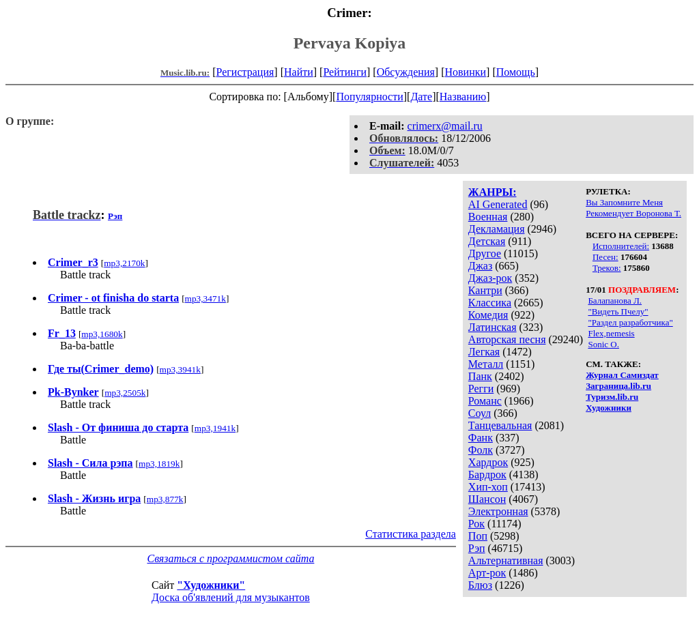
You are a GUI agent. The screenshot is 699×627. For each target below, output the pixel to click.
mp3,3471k (205, 298)
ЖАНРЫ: (492, 192)
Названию (463, 96)
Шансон (487, 499)
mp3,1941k (215, 428)
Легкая (484, 352)
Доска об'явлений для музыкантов (231, 597)
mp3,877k (165, 499)
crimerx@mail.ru (445, 126)
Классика (489, 302)
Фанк (480, 437)
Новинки (465, 72)
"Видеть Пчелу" (618, 311)
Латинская (492, 327)
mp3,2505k (124, 393)
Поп (477, 536)
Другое (484, 253)
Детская (487, 241)
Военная (488, 216)
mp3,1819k (159, 463)
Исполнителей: (621, 246)
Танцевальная (500, 425)
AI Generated (498, 204)
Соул (479, 413)
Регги (481, 388)
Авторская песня (507, 339)
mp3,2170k (124, 263)
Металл (486, 364)
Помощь (515, 72)
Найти (298, 72)
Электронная (498, 511)
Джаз (480, 266)
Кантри (485, 290)
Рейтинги (345, 72)
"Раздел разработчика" (630, 322)
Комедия (488, 315)
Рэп (476, 548)
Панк (480, 376)
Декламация (496, 229)
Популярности (369, 96)
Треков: (607, 268)
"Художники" (211, 585)
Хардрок (488, 462)
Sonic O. (603, 344)
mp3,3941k (180, 369)
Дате (421, 96)
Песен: (605, 257)
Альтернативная (505, 560)
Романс (485, 401)
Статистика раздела (410, 534)
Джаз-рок (490, 278)
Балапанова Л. (615, 300)
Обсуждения (406, 72)
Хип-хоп (488, 487)
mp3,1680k (101, 334)
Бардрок (487, 474)
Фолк (480, 450)
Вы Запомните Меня (624, 202)
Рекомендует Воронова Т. (633, 213)
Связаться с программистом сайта (230, 558)
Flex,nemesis (611, 333)
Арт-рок (487, 573)
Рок (476, 523)
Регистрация (245, 72)
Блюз (480, 585)
